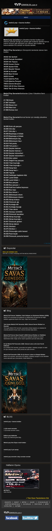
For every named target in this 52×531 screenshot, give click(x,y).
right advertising (26, 265)
